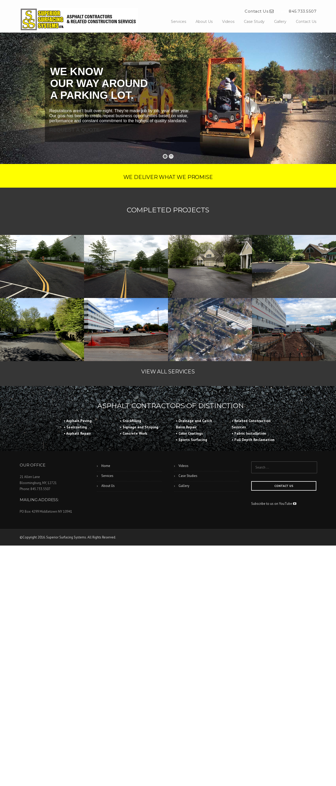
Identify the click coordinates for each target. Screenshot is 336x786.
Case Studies (187, 476)
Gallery (280, 21)
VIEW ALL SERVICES (168, 371)
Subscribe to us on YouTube (273, 503)
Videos (228, 21)
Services (178, 21)
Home (105, 466)
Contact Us (259, 11)
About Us (204, 21)
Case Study (254, 21)
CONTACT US (283, 486)
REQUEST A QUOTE (74, 130)
